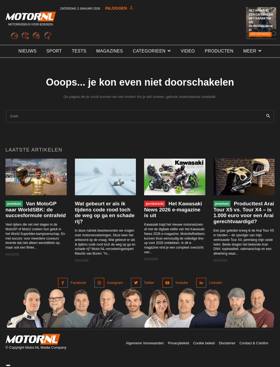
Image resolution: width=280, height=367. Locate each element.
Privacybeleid (178, 343)
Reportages (260, 34)
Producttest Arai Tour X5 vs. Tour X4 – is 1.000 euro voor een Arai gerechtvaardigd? (244, 213)
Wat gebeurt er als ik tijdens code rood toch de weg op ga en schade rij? (105, 213)
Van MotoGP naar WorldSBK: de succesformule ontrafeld (35, 210)
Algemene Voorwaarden (145, 343)
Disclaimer (227, 343)
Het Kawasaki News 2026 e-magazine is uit (173, 210)
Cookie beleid (204, 343)
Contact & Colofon (254, 343)
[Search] (268, 116)
